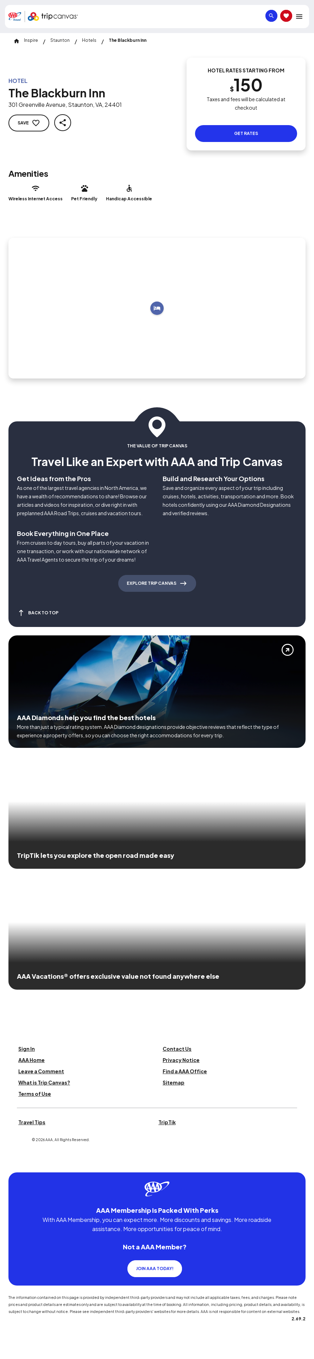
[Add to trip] (157, 308)
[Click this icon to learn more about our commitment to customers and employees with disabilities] (19, 1163)
